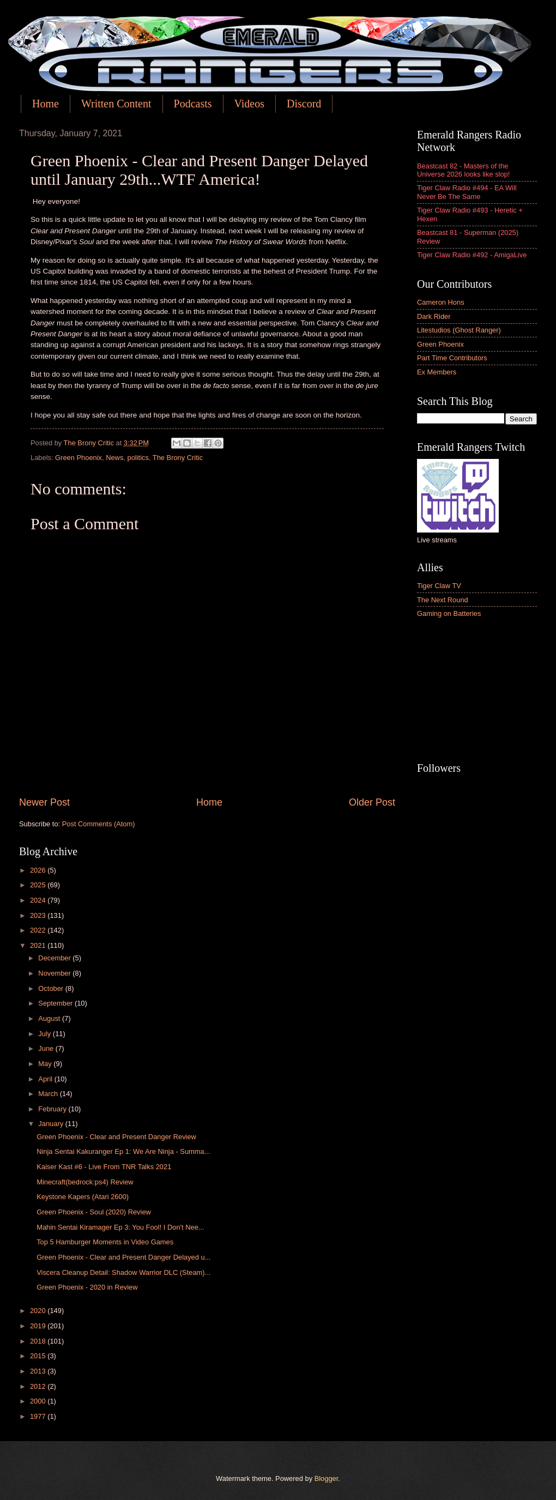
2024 (38, 900)
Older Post (372, 802)
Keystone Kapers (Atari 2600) (83, 1197)
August (50, 1018)
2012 (38, 1386)
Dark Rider (434, 316)
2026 (38, 870)
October (51, 988)
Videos (249, 104)
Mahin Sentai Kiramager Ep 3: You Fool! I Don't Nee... (120, 1227)
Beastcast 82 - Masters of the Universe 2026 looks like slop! (463, 170)
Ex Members (436, 372)
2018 (38, 1341)
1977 (38, 1416)
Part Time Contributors (452, 358)
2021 (38, 945)
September (56, 1003)
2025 (38, 885)
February (53, 1109)
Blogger (327, 1478)
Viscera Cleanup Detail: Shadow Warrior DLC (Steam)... (123, 1272)
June (47, 1048)
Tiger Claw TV (439, 586)
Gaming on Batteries (449, 613)
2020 (38, 1311)
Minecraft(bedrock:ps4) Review (85, 1182)
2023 (38, 915)
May (45, 1064)
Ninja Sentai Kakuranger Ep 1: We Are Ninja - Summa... (123, 1151)
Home (45, 104)
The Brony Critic (178, 457)
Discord (304, 104)
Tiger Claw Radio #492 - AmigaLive (472, 255)
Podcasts (193, 104)
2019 (38, 1326)
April (46, 1079)
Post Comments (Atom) (98, 824)
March (48, 1094)
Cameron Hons (440, 302)
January (51, 1124)
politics (138, 457)
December (55, 958)
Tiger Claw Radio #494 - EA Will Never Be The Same (467, 192)
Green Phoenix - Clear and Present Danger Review (116, 1137)
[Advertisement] (477, 691)
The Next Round (442, 600)
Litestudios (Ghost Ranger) (459, 330)
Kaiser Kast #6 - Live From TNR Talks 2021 (104, 1167)
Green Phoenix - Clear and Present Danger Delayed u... (123, 1257)
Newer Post (44, 802)
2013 (38, 1371)
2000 (38, 1401)
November (55, 973)
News (114, 457)
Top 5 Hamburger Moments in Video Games (105, 1242)
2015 (38, 1356)
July (45, 1034)
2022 (38, 930)
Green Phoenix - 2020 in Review (87, 1287)
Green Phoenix (78, 457)
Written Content (116, 104)
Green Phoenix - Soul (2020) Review (94, 1212)
